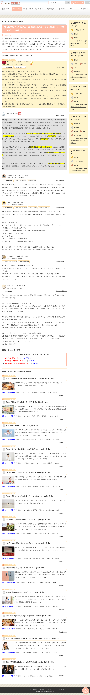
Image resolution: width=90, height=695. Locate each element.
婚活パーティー (39, 9)
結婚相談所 (50, 9)
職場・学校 (5, 9)
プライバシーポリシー (51, 689)
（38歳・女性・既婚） (15, 202)
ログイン (87, 2)
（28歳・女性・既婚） (17, 256)
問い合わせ (61, 689)
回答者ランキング (84, 10)
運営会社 (35, 689)
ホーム (29, 689)
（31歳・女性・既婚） (16, 285)
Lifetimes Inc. (43, 691)
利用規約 (41, 689)
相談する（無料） (77, 2)
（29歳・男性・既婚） (17, 175)
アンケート (73, 9)
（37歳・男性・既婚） (18, 61)
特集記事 (62, 9)
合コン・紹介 (17, 9)
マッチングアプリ (28, 10)
